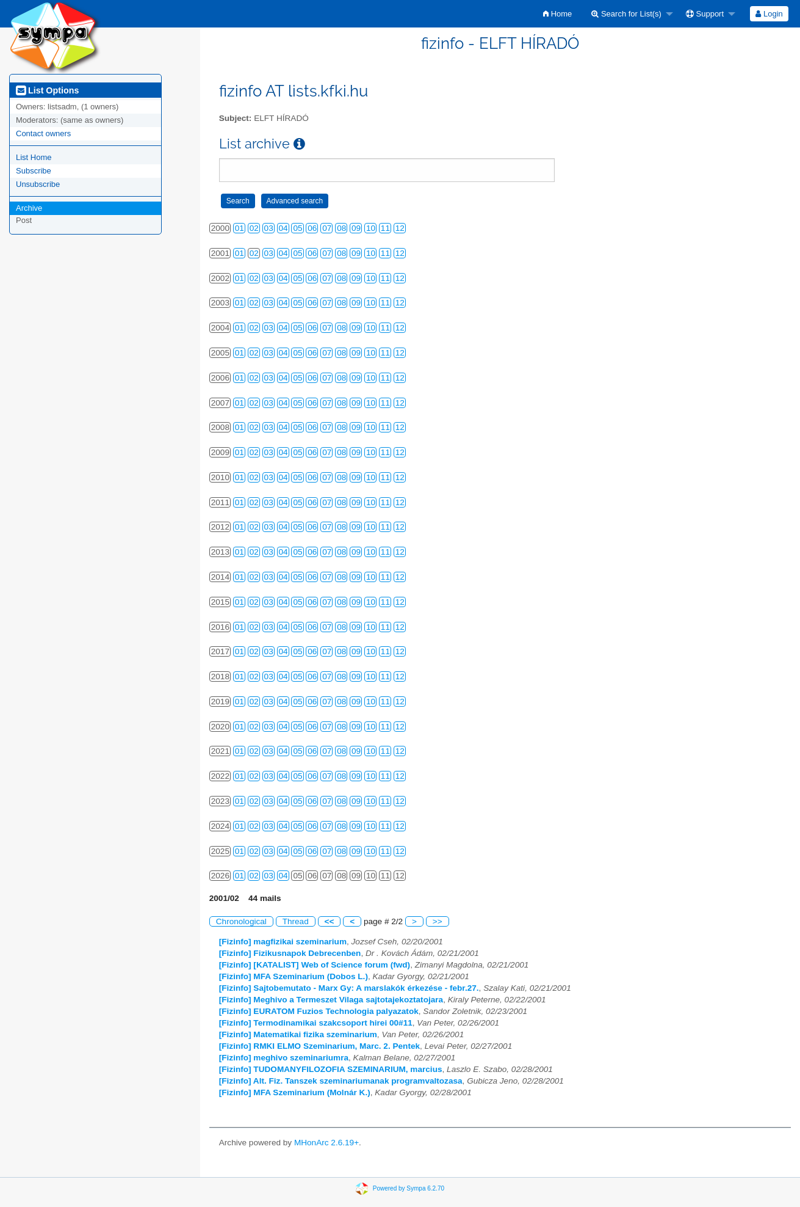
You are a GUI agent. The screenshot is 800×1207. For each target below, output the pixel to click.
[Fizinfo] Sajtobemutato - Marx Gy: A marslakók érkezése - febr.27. (349, 988)
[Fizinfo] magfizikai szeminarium (283, 941)
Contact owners (43, 133)
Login (768, 13)
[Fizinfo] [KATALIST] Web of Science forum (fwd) (314, 964)
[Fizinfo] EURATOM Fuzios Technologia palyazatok (319, 1011)
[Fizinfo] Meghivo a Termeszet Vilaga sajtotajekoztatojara (331, 999)
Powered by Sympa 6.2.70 (408, 1188)
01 (239, 228)
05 (297, 228)
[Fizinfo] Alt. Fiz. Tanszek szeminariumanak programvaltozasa (341, 1080)
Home (557, 13)
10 (370, 228)
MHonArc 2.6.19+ (326, 1142)
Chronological (241, 921)
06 (312, 228)
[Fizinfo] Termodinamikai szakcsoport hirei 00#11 (316, 1022)
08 (341, 228)
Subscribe (33, 170)
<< (329, 921)
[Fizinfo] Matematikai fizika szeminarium (298, 1034)
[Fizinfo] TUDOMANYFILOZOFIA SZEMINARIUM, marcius (330, 1069)
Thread (296, 921)
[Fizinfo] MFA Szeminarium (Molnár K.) (294, 1092)
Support (705, 13)
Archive (29, 208)
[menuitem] (557, 13)
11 (385, 228)
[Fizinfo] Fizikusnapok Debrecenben (290, 953)
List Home (34, 157)
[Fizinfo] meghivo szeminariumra (283, 1057)
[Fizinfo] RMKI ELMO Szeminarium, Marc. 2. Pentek (319, 1046)
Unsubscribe (38, 184)
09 (356, 228)
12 (400, 228)
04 (283, 228)
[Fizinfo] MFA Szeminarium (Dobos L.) (293, 976)
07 (326, 228)
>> (437, 921)
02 (254, 228)
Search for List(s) (626, 13)
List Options (47, 90)
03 (268, 228)
